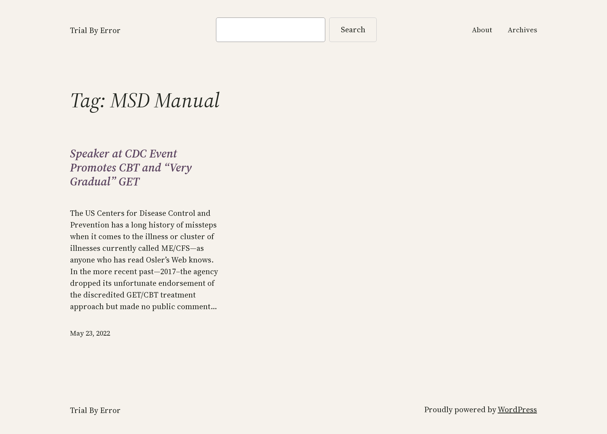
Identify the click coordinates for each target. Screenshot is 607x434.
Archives (522, 30)
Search (353, 29)
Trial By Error (95, 30)
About (482, 30)
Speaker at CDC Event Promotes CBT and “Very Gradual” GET (131, 168)
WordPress (517, 409)
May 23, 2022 (90, 333)
